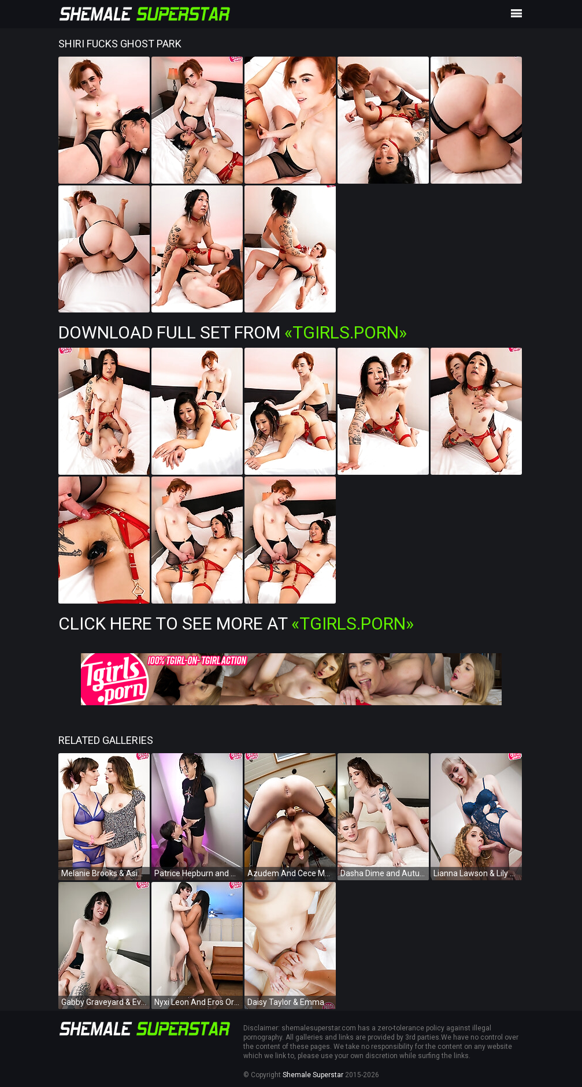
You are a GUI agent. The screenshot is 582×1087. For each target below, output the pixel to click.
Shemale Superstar (313, 1075)
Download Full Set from (232, 332)
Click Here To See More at (236, 623)
